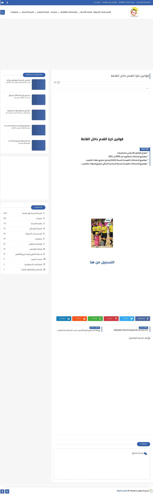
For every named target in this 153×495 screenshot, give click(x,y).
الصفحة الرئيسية (143, 2)
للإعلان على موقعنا (109, 2)
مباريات (53, 12)
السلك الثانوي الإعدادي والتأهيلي (28, 254)
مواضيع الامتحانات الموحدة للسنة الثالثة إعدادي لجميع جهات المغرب (116, 160)
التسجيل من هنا (102, 263)
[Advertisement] (76, 46)
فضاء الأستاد (86, 12)
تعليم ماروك (121, 491)
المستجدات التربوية (102, 12)
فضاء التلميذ (43, 12)
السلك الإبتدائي (35, 229)
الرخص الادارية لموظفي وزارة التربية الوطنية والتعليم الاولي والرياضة (17, 83)
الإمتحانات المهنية (68, 12)
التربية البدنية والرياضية (32, 213)
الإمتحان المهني (35, 244)
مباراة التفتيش (35, 249)
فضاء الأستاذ (36, 224)
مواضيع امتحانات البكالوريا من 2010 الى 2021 (127, 157)
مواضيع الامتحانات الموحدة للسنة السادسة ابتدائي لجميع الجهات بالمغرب (114, 164)
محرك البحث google (126, 2)
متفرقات (14, 12)
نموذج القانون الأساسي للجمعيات (132, 153)
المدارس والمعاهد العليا (31, 270)
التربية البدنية (27, 12)
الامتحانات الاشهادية (33, 265)
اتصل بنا (97, 2)
